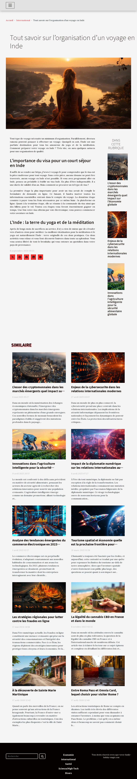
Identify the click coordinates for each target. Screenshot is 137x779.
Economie (68, 754)
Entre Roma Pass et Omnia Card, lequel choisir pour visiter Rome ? (94, 692)
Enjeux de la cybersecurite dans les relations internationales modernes (117, 248)
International (23, 20)
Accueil (9, 20)
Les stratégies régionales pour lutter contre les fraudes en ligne (37, 619)
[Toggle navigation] (10, 5)
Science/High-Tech (69, 768)
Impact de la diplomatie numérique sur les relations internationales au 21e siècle (96, 468)
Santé (68, 763)
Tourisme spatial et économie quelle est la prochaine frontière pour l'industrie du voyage (96, 544)
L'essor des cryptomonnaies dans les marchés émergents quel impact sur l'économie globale (118, 193)
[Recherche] (22, 756)
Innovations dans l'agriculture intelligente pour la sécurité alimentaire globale (115, 303)
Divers (68, 773)
